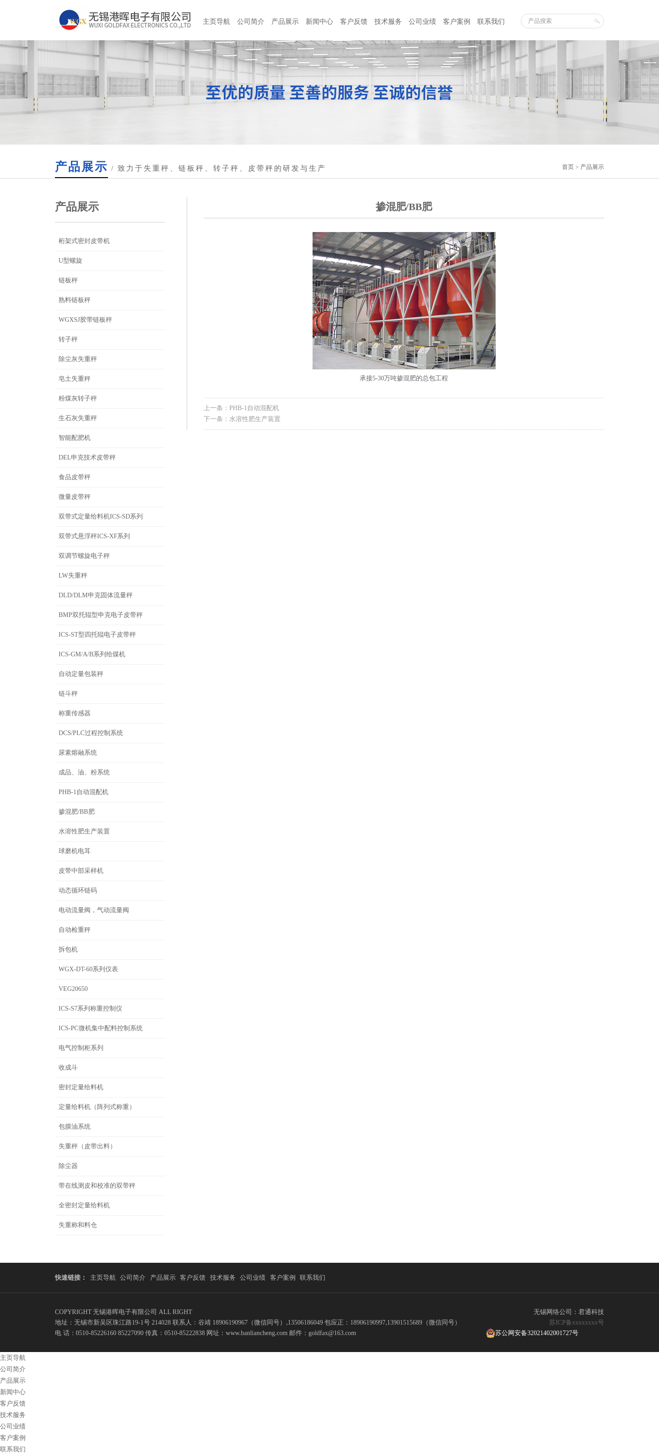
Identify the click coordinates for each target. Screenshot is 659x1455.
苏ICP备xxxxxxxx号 (576, 1322)
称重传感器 (75, 713)
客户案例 (456, 21)
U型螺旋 (70, 260)
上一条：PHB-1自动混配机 (241, 408)
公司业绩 (422, 21)
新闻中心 (319, 21)
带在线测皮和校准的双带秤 (97, 1185)
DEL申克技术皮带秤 (87, 457)
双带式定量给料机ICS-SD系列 (101, 516)
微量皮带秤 (75, 496)
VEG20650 (73, 988)
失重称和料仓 (78, 1225)
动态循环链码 (78, 890)
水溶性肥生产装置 (84, 831)
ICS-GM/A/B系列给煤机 (92, 654)
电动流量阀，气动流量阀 (94, 910)
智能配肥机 (75, 437)
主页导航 (216, 21)
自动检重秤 (75, 929)
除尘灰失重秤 (78, 359)
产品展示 (285, 21)
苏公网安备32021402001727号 (532, 1333)
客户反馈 (353, 21)
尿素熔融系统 (78, 752)
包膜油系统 (75, 1126)
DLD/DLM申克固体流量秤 (96, 595)
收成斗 (68, 1067)
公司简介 (251, 21)
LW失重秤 (73, 575)
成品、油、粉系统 (84, 772)
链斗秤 (68, 693)
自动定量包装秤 (81, 674)
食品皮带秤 (75, 477)
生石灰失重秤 (78, 418)
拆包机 (68, 949)
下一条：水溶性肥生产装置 (242, 419)
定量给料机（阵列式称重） (97, 1106)
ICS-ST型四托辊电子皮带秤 (97, 634)
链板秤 (68, 280)
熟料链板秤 (75, 300)
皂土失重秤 (75, 378)
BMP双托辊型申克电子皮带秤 (101, 614)
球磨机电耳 (75, 851)
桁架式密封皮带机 (84, 241)
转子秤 (68, 339)
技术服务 (388, 21)
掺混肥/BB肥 (77, 811)
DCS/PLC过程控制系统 (91, 733)
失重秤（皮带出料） (87, 1146)
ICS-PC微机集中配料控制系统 (101, 1028)
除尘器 (68, 1166)
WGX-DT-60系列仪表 (88, 969)
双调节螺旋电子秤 (84, 555)
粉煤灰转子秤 (78, 398)
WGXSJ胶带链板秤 (85, 319)
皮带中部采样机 (81, 870)
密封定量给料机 (81, 1087)
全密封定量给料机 (84, 1205)
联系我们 (491, 21)
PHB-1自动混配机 (83, 792)
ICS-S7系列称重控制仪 (90, 1008)
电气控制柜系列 (81, 1047)
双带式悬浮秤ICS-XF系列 (94, 536)
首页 (568, 166)
